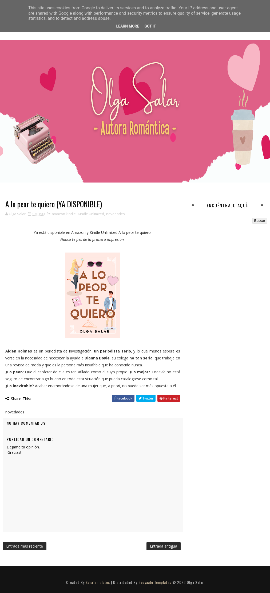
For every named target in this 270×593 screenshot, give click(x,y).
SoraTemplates (98, 582)
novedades (115, 213)
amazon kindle (64, 213)
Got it (150, 26)
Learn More (127, 26)
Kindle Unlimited (91, 213)
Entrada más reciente (24, 546)
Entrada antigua (163, 546)
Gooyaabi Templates (154, 582)
